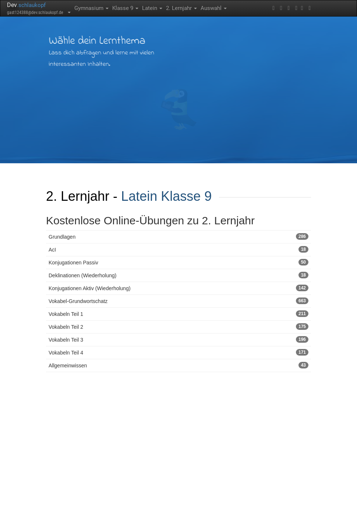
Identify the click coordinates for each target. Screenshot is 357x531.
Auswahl (214, 8)
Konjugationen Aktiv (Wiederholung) (178, 288)
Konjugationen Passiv (178, 262)
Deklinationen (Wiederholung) (178, 275)
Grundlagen (178, 236)
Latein (152, 8)
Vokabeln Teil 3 (178, 339)
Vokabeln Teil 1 (178, 313)
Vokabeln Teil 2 (178, 326)
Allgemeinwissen (178, 365)
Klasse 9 (125, 8)
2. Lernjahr (181, 8)
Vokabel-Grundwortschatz (178, 300)
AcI (178, 249)
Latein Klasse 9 (166, 196)
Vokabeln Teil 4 (178, 352)
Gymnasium (91, 8)
